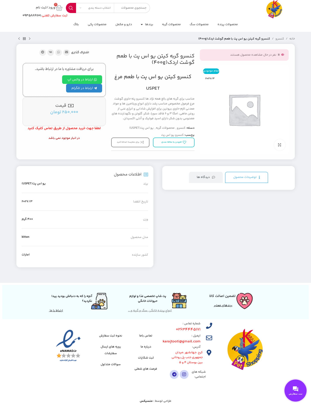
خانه (292, 38)
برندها (147, 24)
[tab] (246, 177)
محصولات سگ (199, 24)
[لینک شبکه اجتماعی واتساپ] (58, 52)
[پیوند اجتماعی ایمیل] (66, 52)
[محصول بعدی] (19, 39)
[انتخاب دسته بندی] (95, 8)
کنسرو (279, 38)
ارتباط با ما (56, 310)
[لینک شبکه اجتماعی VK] (50, 52)
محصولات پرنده (228, 24)
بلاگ (76, 24)
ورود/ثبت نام (45, 7)
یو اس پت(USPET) (141, 128)
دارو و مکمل (123, 24)
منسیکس (146, 401)
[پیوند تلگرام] (42, 52)
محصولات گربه (171, 24)
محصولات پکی (97, 24)
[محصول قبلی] (29, 39)
